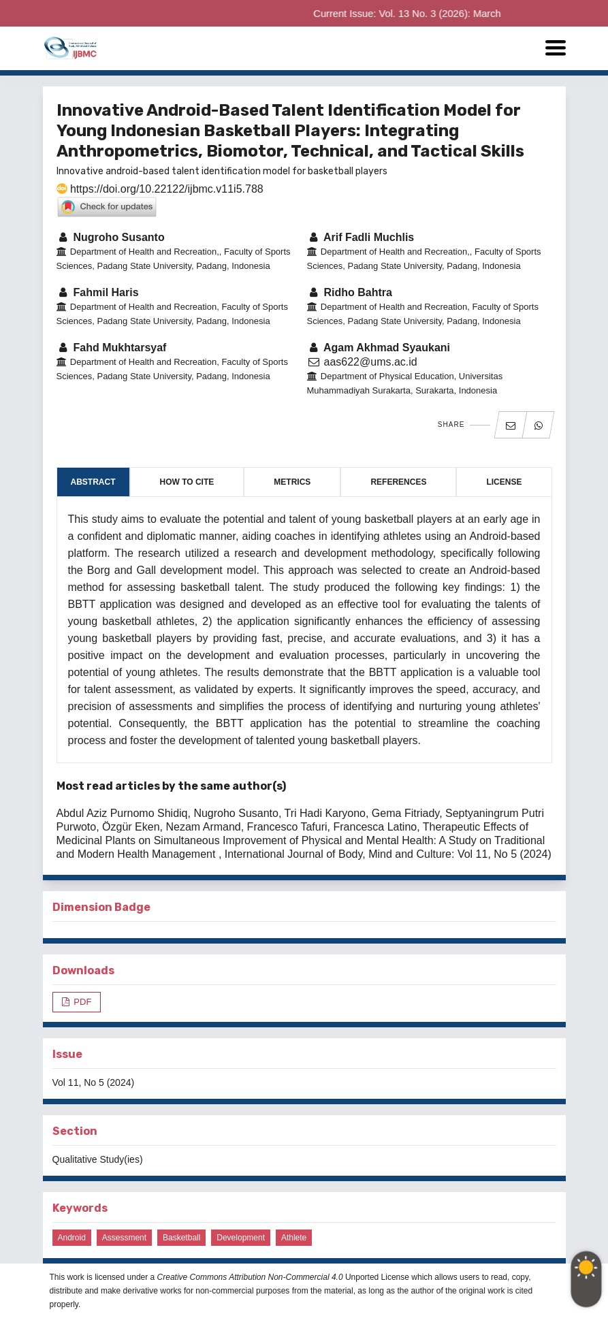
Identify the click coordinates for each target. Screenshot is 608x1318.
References (398, 482)
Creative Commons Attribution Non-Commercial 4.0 (250, 1277)
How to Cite (187, 482)
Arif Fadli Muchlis (361, 237)
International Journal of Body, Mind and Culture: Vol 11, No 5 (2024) (388, 854)
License (504, 482)
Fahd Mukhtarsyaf (112, 347)
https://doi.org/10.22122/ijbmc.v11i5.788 (160, 189)
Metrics (292, 482)
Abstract (93, 482)
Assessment (124, 1237)
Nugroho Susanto (111, 237)
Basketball (181, 1237)
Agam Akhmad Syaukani (379, 347)
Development (241, 1237)
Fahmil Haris (98, 292)
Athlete (293, 1237)
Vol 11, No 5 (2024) (93, 1082)
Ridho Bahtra (349, 292)
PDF (81, 1002)
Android (72, 1237)
